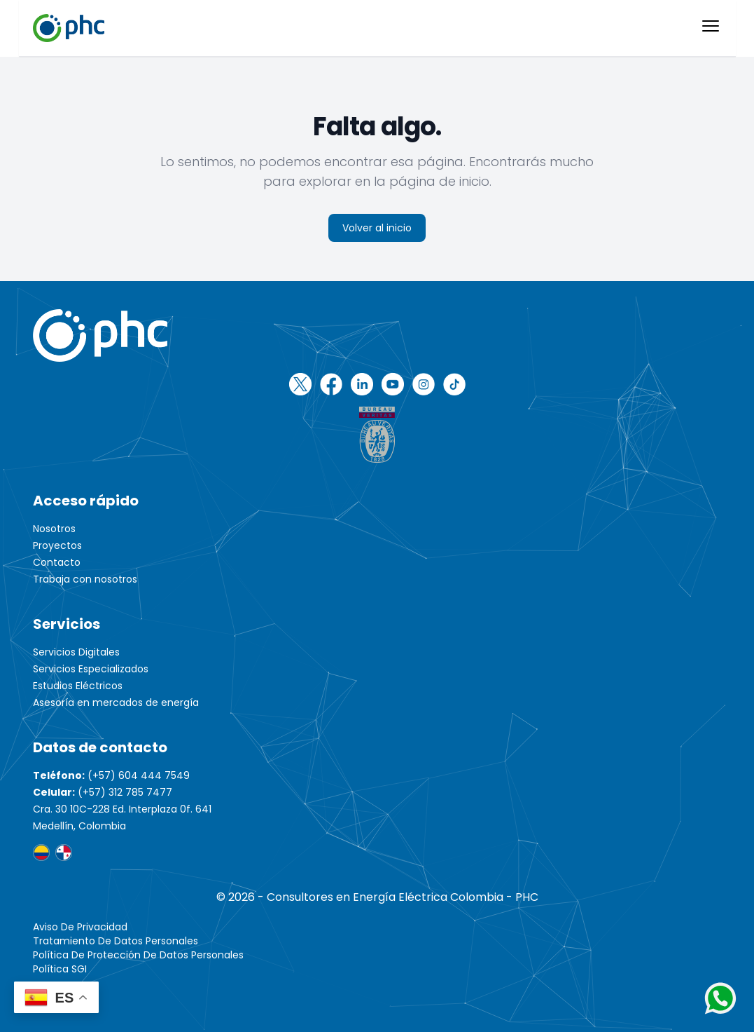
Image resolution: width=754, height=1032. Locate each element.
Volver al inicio (377, 228)
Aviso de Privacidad (80, 927)
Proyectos (57, 545)
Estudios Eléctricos (78, 686)
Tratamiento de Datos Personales (115, 941)
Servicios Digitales (76, 652)
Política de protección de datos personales (138, 955)
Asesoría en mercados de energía (116, 702)
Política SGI (60, 969)
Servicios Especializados (90, 669)
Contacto (57, 562)
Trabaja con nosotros (85, 579)
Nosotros (54, 529)
